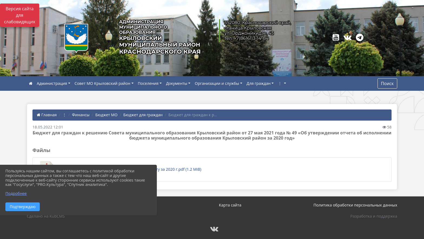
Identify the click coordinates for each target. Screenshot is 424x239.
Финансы (81, 114)
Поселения (148, 83)
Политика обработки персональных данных (355, 205)
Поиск (387, 83)
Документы (176, 83)
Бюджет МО (106, 114)
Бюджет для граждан (143, 114)
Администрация (52, 83)
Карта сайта (230, 205)
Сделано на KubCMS (46, 216)
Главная (47, 114)
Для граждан (259, 83)
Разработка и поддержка (373, 216)
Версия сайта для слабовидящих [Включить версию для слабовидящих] (19, 15)
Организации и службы (217, 83)
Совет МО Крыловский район (102, 83)
